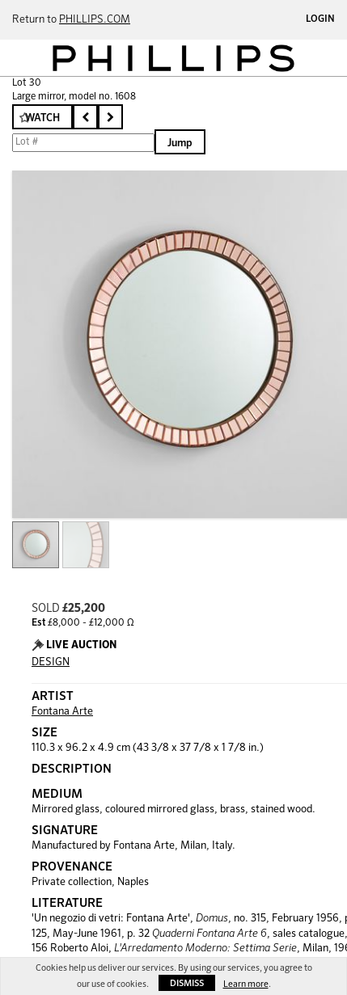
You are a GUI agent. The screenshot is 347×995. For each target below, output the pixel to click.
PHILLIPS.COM (94, 20)
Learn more (246, 984)
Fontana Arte (62, 711)
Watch (42, 118)
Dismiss (187, 983)
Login (320, 19)
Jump (180, 143)
